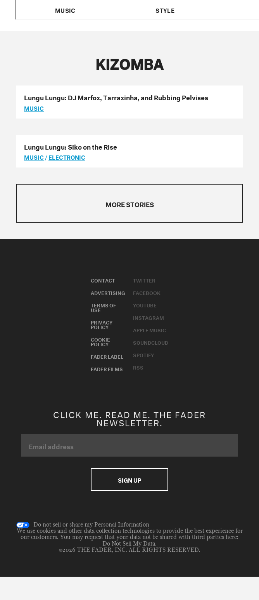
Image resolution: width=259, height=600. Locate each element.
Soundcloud (150, 342)
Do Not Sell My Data (128, 544)
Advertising (108, 292)
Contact (103, 280)
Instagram (148, 317)
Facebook (147, 292)
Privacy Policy (101, 324)
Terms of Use (103, 307)
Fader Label (107, 356)
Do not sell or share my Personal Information (82, 525)
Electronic (66, 156)
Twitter (144, 280)
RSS (138, 367)
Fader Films (107, 368)
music (34, 107)
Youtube (145, 305)
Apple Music (149, 329)
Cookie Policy (100, 341)
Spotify (143, 354)
